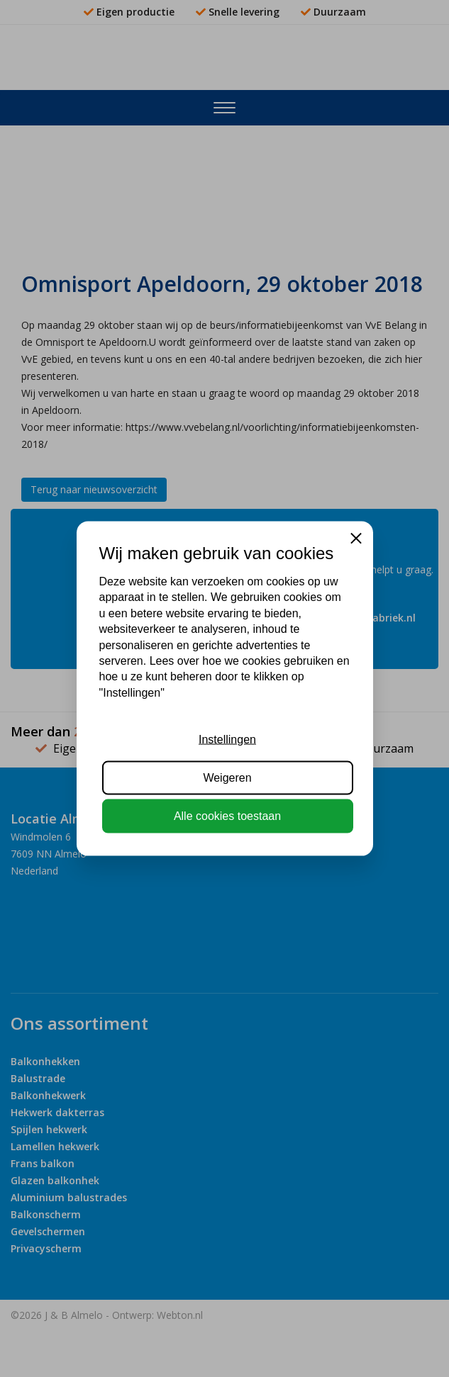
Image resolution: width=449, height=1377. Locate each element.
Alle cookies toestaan (227, 816)
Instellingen (227, 739)
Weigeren (227, 778)
